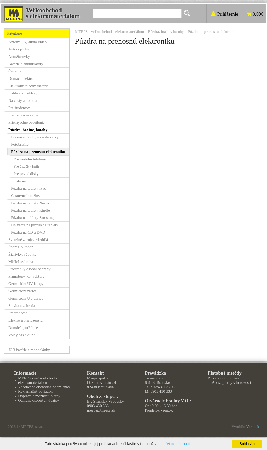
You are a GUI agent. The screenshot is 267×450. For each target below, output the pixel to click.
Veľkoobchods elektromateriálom (53, 13)
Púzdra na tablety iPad (28, 188)
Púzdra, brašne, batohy (166, 32)
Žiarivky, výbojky (22, 254)
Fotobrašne (20, 144)
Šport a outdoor (20, 247)
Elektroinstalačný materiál (29, 86)
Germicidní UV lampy (26, 284)
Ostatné (20, 181)
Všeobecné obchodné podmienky (44, 387)
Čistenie (14, 71)
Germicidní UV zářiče (25, 298)
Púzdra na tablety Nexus (30, 203)
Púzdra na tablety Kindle (30, 210)
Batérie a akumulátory (25, 64)
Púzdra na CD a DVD (28, 232)
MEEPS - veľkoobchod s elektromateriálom (109, 32)
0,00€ (258, 14)
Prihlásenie (227, 14)
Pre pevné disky (26, 174)
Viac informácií (178, 444)
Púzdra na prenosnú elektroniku (212, 32)
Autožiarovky (19, 56)
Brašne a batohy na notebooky (35, 137)
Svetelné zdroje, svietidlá (28, 240)
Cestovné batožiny (25, 196)
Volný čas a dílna (21, 335)
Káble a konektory (22, 93)
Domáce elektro (20, 78)
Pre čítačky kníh (26, 166)
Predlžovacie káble (23, 115)
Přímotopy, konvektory (26, 276)
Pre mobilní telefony (30, 159)
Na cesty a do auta (22, 100)
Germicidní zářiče (22, 291)
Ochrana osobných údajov (38, 400)
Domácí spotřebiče (23, 327)
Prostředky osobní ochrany (29, 269)
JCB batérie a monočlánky (29, 350)
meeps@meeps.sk (101, 410)
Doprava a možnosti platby (39, 396)
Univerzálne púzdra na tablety (34, 225)
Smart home (17, 313)
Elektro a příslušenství (25, 320)
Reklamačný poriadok (35, 391)
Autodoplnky (18, 49)
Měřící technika (20, 262)
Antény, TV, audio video (27, 42)
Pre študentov (19, 108)
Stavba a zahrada (21, 305)
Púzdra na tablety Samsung (32, 218)
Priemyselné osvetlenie (26, 122)
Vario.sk (252, 427)
